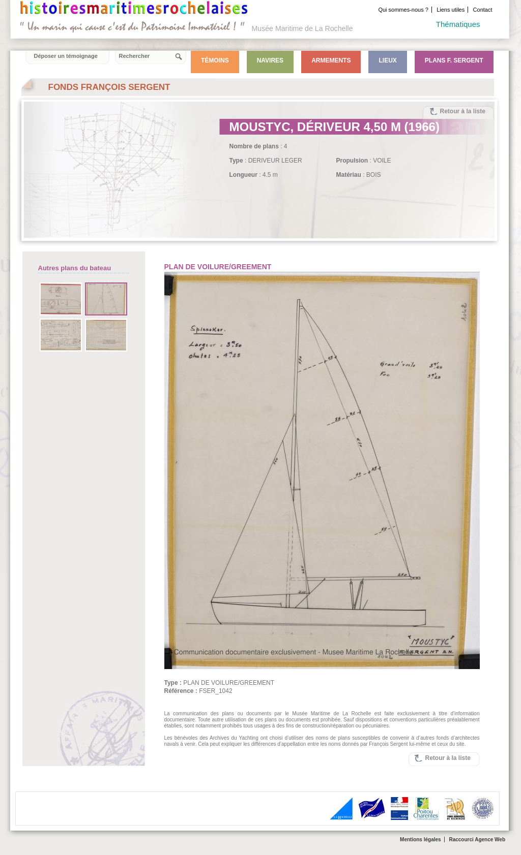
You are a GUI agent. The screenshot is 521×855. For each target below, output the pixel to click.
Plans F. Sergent (454, 60)
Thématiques (458, 24)
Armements (331, 60)
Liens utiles (451, 10)
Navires (270, 60)
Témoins (215, 60)
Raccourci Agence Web (477, 839)
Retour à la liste (462, 111)
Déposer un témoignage (66, 56)
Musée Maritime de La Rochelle (302, 28)
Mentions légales (420, 839)
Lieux (387, 60)
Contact (483, 10)
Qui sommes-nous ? (403, 10)
